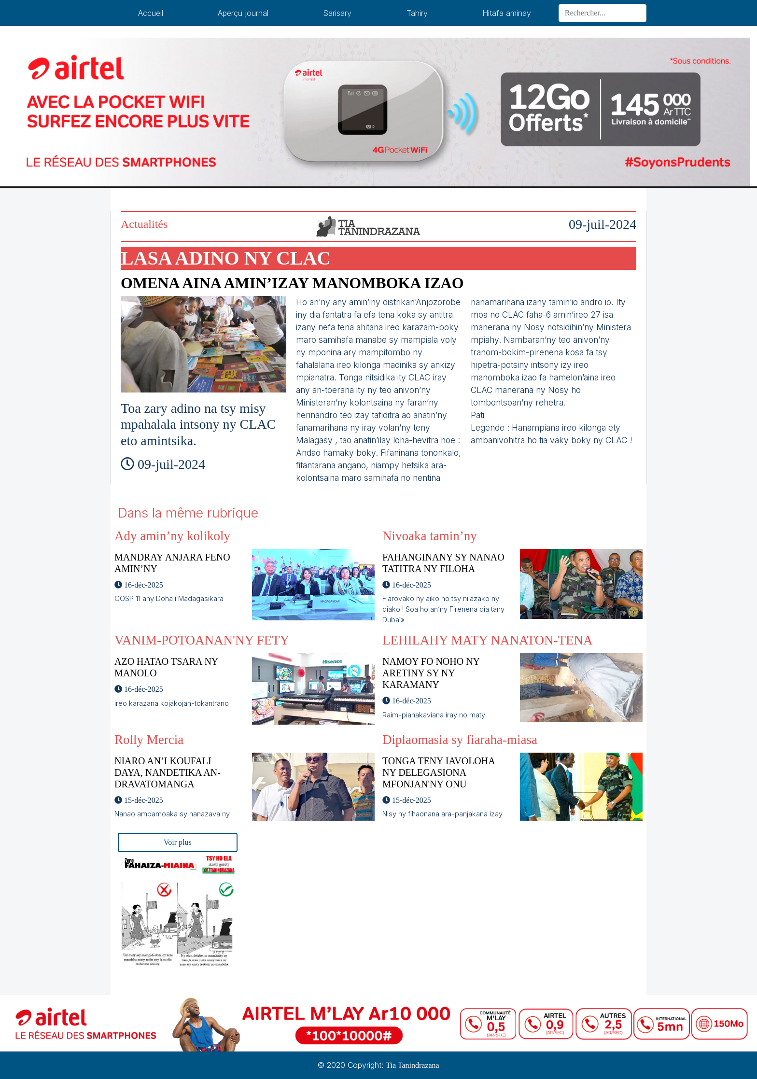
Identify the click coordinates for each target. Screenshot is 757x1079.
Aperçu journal (243, 13)
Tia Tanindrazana (412, 1065)
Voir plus (178, 842)
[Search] (602, 13)
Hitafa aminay (506, 13)
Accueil (150, 13)
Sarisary (337, 13)
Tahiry (417, 13)
